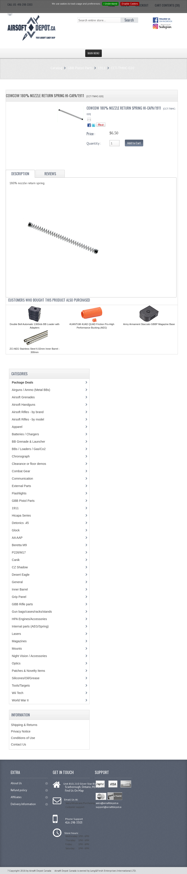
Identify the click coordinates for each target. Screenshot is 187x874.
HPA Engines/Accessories (29, 619)
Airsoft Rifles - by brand (28, 412)
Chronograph (21, 456)
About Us (29, 783)
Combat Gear (21, 471)
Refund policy (29, 790)
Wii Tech (17, 693)
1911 (102, 68)
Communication (22, 478)
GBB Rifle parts (22, 604)
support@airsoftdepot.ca (108, 807)
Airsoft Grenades (23, 397)
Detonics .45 (20, 523)
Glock (16, 530)
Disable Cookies (130, 3)
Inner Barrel (20, 589)
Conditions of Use (23, 738)
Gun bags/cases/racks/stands (32, 611)
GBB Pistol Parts (80, 68)
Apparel (17, 427)
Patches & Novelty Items (28, 670)
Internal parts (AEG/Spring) (30, 626)
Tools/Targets (21, 685)
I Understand (110, 3)
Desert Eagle (20, 574)
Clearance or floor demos (29, 463)
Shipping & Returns (24, 725)
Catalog (56, 68)
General (17, 582)
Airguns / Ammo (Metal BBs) (31, 390)
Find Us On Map (74, 790)
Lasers (16, 633)
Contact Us (18, 744)
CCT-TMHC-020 (122, 68)
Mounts (17, 648)
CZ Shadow (20, 567)
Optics (16, 663)
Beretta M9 (19, 545)
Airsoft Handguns (23, 404)
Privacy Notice (20, 731)
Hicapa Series (21, 515)
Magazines (19, 641)
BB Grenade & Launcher (28, 441)
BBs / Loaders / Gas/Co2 (29, 449)
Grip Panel (19, 597)
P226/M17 (19, 552)
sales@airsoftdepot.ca (107, 803)
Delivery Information (29, 804)
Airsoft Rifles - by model (28, 419)
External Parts (21, 486)
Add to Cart (134, 143)
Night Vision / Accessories (29, 656)
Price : (91, 133)
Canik (16, 560)
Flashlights (19, 493)
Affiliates (29, 797)
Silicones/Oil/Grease (25, 678)
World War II (20, 700)
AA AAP (17, 537)
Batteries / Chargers (25, 434)
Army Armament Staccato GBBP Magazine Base (149, 324)
